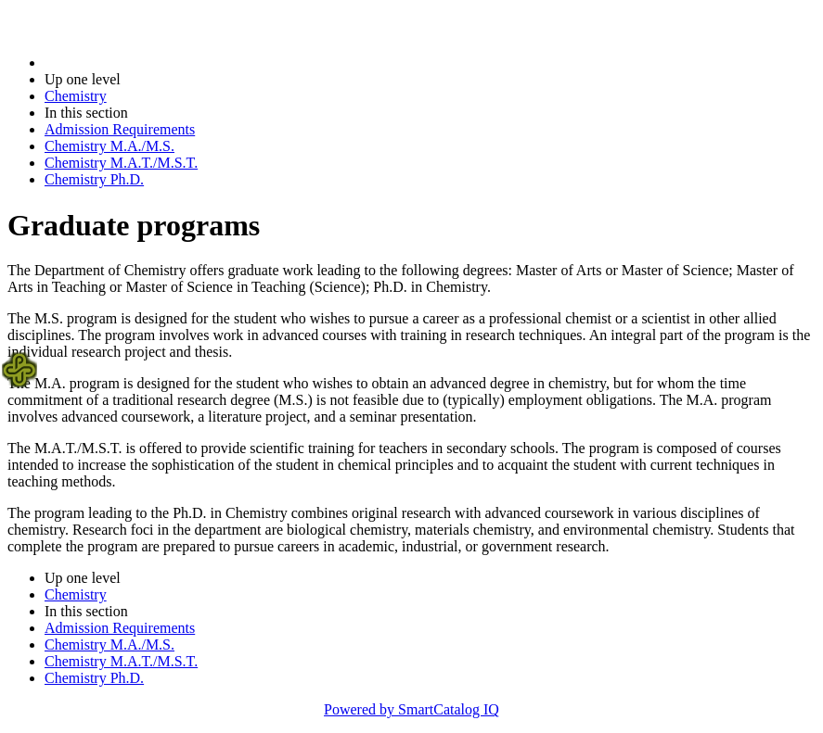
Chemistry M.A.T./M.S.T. (121, 163)
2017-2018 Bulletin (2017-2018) (141, 62)
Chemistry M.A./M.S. (109, 146)
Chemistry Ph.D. (94, 179)
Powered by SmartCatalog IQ (411, 709)
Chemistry (76, 96)
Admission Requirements (120, 129)
